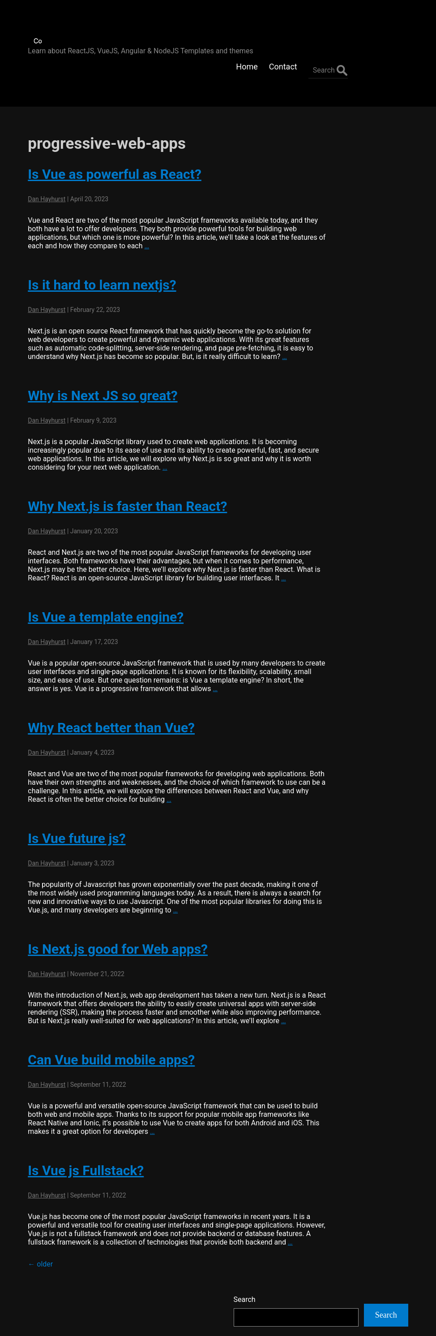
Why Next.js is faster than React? (121, 474)
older (34, 1258)
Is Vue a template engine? (100, 593)
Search (327, 125)
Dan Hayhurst (41, 158)
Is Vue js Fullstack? (80, 1155)
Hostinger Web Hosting (353, 288)
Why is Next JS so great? (96, 364)
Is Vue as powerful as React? (109, 134)
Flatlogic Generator (346, 244)
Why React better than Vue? (105, 704)
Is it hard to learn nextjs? (96, 244)
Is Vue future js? (71, 815)
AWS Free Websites (347, 266)
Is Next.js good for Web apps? (112, 926)
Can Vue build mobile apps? (105, 1045)
